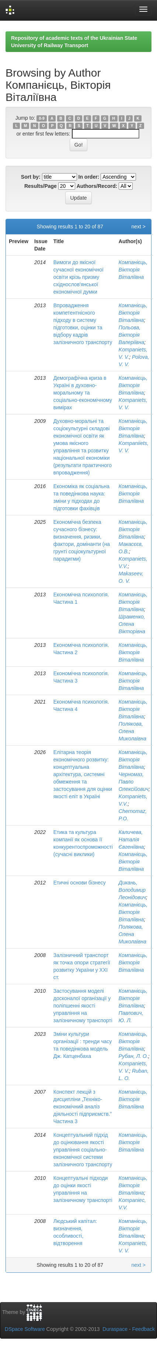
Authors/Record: (97, 186)
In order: (89, 177)
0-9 (42, 118)
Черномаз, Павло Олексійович (134, 781)
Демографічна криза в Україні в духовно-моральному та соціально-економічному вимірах (82, 392)
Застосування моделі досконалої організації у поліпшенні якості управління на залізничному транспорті (82, 1005)
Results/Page (40, 186)
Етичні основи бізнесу (79, 883)
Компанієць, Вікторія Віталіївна (133, 269)
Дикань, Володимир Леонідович (132, 890)
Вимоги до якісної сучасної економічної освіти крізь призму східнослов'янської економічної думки (78, 277)
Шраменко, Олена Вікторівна (132, 624)
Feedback (143, 1329)
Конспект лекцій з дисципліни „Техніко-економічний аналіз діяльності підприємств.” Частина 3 (82, 1106)
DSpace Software (25, 1329)
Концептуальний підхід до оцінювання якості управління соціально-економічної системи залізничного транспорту (82, 1149)
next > (138, 226)
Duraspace (115, 1329)
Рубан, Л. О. (133, 1056)
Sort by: (31, 177)
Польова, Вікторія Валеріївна (131, 335)
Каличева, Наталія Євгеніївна (131, 839)
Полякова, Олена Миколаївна (132, 731)
